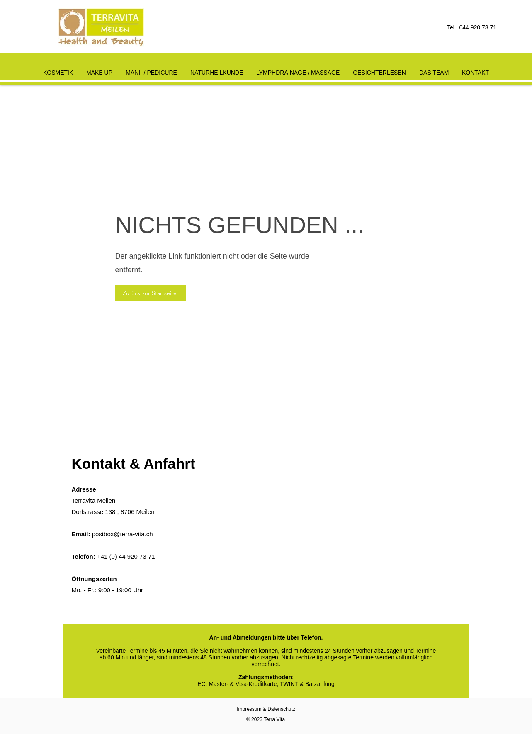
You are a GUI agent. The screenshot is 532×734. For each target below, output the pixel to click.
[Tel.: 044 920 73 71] (465, 27)
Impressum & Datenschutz (266, 709)
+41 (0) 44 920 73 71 (126, 556)
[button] (217, 69)
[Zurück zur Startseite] (150, 293)
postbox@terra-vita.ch (122, 534)
